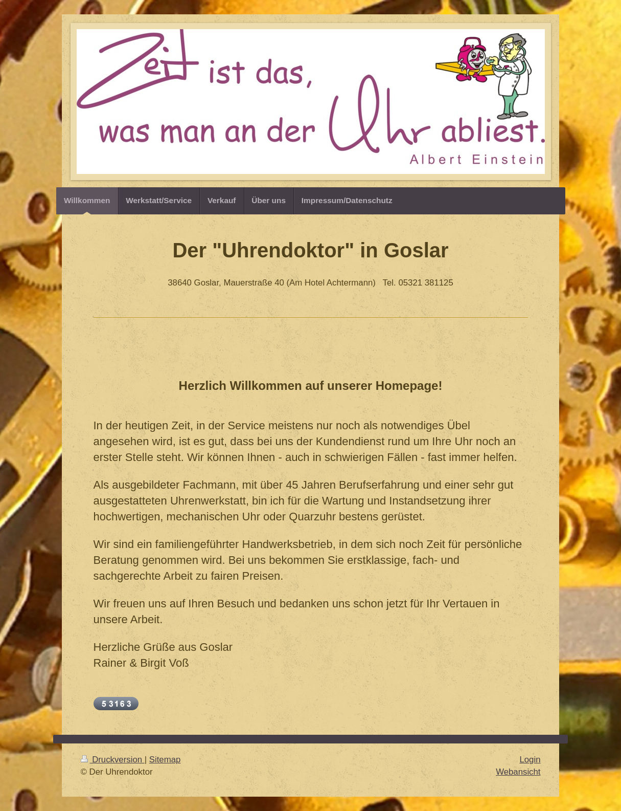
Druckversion (113, 759)
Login (529, 759)
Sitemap (165, 759)
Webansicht (518, 772)
